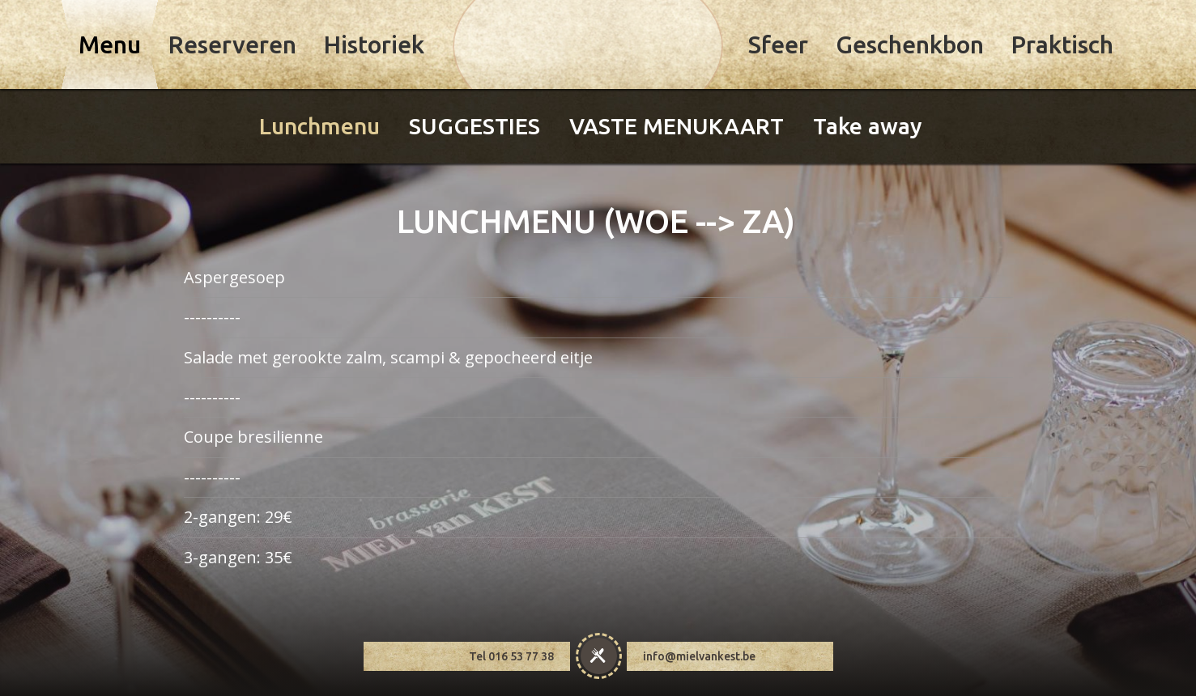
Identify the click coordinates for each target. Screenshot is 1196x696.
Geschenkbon (910, 44)
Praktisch (1062, 44)
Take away (867, 125)
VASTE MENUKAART (676, 125)
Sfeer (778, 44)
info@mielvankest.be (699, 645)
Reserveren (232, 44)
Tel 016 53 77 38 (511, 645)
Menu (110, 44)
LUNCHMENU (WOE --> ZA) (596, 210)
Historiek (374, 44)
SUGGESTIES (474, 125)
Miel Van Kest (588, 46)
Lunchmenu (319, 125)
